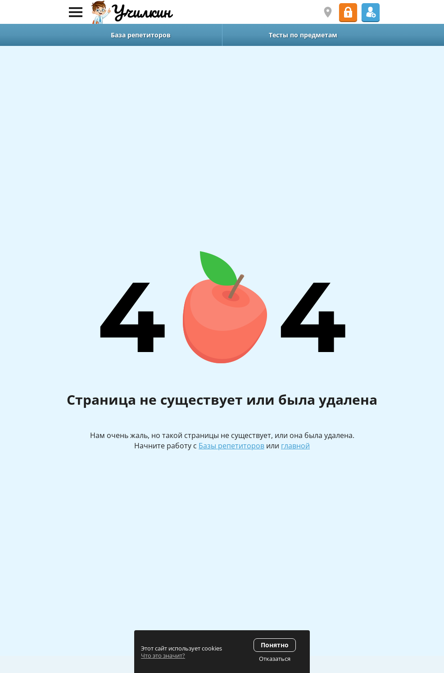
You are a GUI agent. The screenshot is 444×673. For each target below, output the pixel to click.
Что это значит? (163, 655)
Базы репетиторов (231, 446)
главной (295, 446)
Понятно (275, 645)
